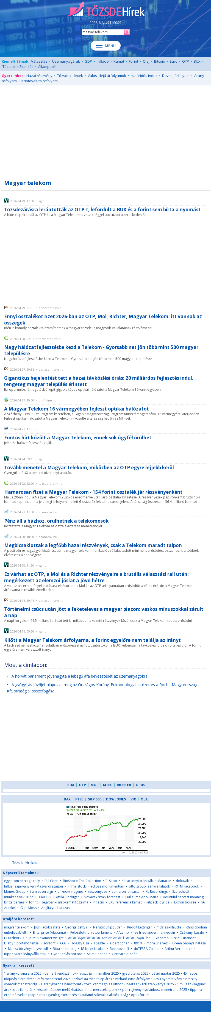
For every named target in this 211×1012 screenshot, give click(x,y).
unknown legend (70, 891)
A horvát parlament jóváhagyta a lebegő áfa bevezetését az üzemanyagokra (80, 676)
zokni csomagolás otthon (103, 984)
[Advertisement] (105, 129)
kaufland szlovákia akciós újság (104, 994)
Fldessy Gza (80, 943)
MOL (94, 785)
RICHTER (124, 785)
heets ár (132, 984)
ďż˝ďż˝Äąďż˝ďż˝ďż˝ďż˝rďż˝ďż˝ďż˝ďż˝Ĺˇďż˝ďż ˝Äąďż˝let (109, 938)
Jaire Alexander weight (46, 938)
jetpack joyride (158, 902)
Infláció (103, 61)
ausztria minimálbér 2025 (99, 973)
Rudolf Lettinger (139, 927)
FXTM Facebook (186, 886)
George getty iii (76, 927)
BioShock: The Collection (82, 880)
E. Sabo (111, 880)
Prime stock (77, 886)
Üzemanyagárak (66, 61)
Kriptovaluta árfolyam (39, 80)
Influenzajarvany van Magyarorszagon (33, 886)
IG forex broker (93, 948)
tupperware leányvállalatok (25, 954)
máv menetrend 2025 (54, 979)
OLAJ (145, 799)
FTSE (79, 799)
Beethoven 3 (119, 948)
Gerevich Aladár (124, 954)
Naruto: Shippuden (108, 927)
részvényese (97, 891)
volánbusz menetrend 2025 (166, 989)
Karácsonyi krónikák (137, 880)
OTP (185, 61)
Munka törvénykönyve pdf (28, 948)
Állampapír (47, 66)
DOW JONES (116, 799)
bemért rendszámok (60, 973)
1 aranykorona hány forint (61, 984)
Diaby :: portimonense (21, 943)
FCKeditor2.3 (14, 938)
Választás (39, 61)
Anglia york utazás (55, 907)
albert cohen (119, 943)
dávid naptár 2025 (165, 973)
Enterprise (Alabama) (49, 932)
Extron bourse (185, 902)
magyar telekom (16, 927)
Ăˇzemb (122, 932)
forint (33, 902)
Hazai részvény (39, 75)
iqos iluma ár (22, 989)
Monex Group (15, 891)
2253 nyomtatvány (167, 979)
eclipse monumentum (107, 886)
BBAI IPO (44, 897)
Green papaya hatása (189, 943)
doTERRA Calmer (147, 948)
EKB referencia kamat (125, 902)
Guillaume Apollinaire (141, 897)
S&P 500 (94, 799)
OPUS (140, 785)
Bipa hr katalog (64, 948)
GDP (88, 61)
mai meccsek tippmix (103, 989)
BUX (197, 61)
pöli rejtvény (131, 989)
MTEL (107, 785)
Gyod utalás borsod (66, 954)
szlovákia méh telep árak (93, 979)
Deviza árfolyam (176, 75)
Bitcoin (159, 61)
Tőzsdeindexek (70, 75)
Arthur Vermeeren (179, 948)
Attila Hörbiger (67, 897)
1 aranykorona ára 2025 (22, 973)
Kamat (118, 61)
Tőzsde (8, 66)
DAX (67, 799)
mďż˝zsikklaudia (169, 927)
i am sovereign (41, 891)
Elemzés (27, 66)
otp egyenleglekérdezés (58, 994)
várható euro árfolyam (132, 979)
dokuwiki (183, 880)
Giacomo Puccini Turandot (175, 938)
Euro (173, 61)
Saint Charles (97, 954)
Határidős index (144, 75)
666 (63, 943)
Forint (133, 61)
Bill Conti (51, 880)
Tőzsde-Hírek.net (25, 862)
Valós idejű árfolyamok (107, 75)
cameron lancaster (126, 891)
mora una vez (157, 943)
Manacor (164, 880)
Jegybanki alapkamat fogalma (65, 902)
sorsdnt (49, 943)
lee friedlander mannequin (154, 932)
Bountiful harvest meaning (183, 897)
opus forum (140, 994)
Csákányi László (192, 932)
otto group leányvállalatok (149, 886)
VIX (133, 799)
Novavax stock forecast (102, 897)
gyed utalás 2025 (135, 973)
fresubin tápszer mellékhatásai (60, 989)
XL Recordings (157, 891)
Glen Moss (28, 907)
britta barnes (14, 902)
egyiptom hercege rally (22, 880)
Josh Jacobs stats (47, 927)
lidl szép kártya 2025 (158, 984)
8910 (138, 943)
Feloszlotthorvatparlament (91, 932)
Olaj (146, 61)
